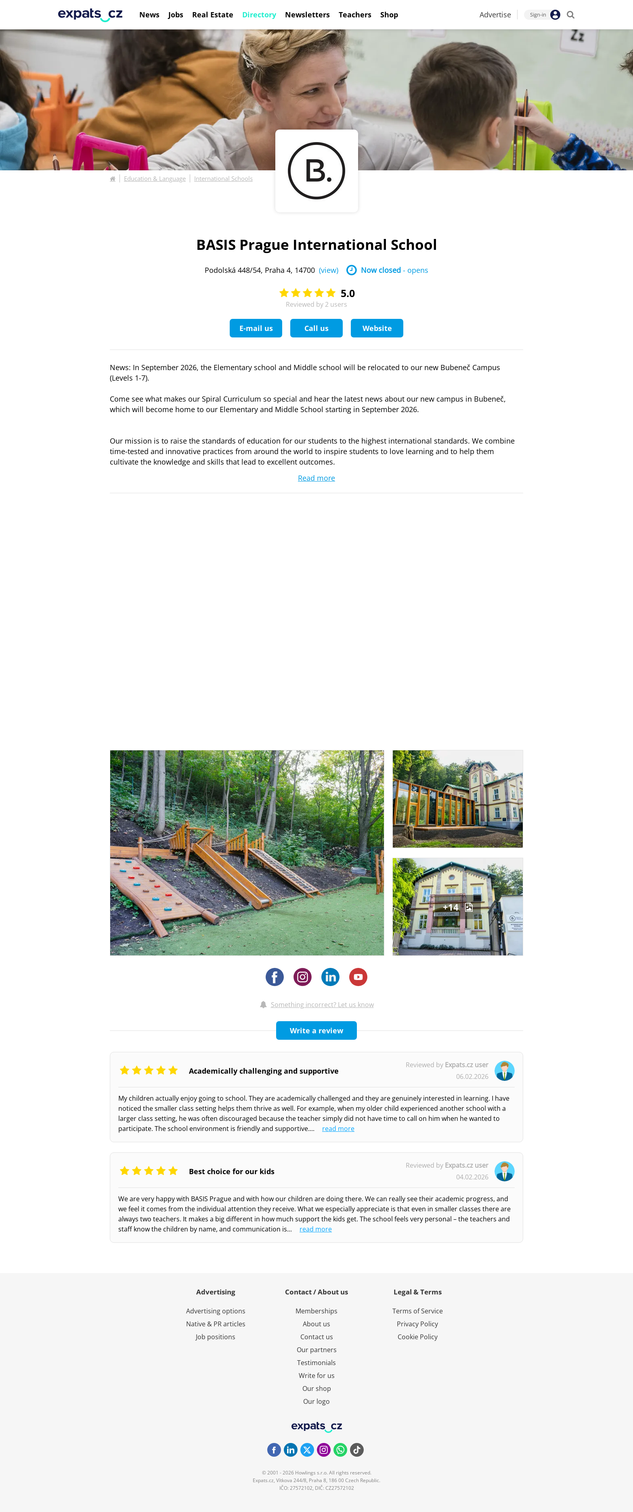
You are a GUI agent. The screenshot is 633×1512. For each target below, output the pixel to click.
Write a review (316, 1030)
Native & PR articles (215, 1323)
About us (316, 1323)
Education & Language (155, 178)
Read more (316, 478)
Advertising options (215, 1311)
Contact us (316, 1336)
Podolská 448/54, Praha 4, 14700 (271, 270)
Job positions (215, 1336)
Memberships (316, 1311)
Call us (316, 328)
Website (377, 328)
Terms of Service (417, 1311)
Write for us (317, 1375)
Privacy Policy (417, 1323)
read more (338, 1128)
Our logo (316, 1401)
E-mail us (256, 328)
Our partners (317, 1349)
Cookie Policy (418, 1336)
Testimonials (316, 1362)
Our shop (316, 1388)
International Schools (223, 178)
